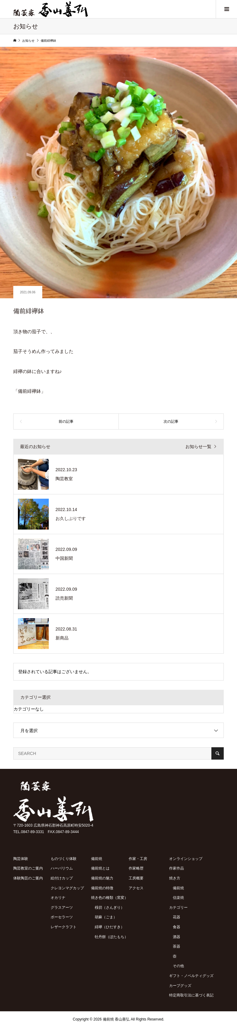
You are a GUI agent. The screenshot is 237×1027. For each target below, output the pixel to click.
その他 (178, 966)
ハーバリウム (62, 868)
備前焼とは (100, 868)
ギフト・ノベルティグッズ (191, 976)
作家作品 (176, 868)
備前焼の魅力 (102, 878)
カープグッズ (180, 985)
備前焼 (96, 859)
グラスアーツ (62, 907)
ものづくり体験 (64, 859)
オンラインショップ (185, 859)
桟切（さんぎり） (109, 907)
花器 (176, 917)
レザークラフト (64, 927)
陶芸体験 (20, 859)
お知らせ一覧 (198, 446)
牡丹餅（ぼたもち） (111, 937)
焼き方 (174, 878)
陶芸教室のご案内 (28, 868)
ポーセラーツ (62, 917)
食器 (176, 927)
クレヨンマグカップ (67, 888)
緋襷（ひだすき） (109, 927)
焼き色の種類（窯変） (109, 897)
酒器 (176, 937)
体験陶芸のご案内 (28, 878)
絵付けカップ (62, 878)
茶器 (176, 946)
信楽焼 (178, 897)
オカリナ (58, 897)
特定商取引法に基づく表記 (191, 995)
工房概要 (136, 878)
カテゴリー (178, 907)
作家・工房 (138, 859)
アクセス (136, 888)
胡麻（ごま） (106, 917)
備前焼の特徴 (102, 888)
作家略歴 (136, 868)
